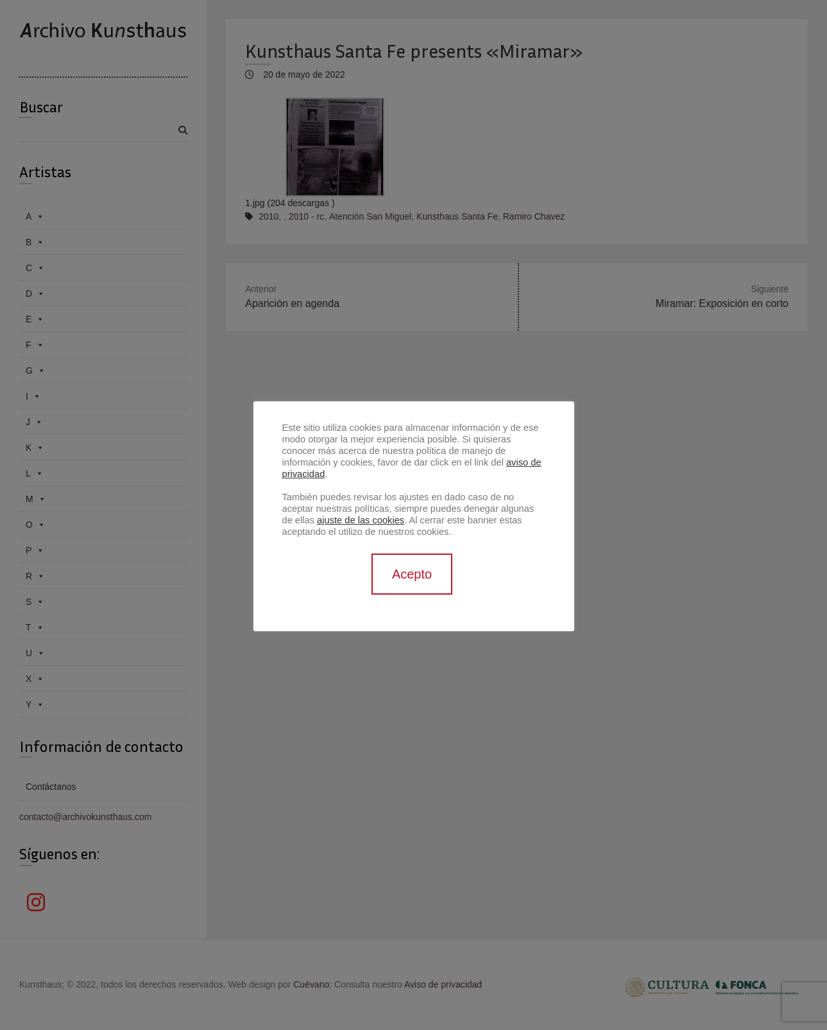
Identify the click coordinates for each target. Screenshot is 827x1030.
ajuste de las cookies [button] (360, 520)
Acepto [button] (412, 574)
